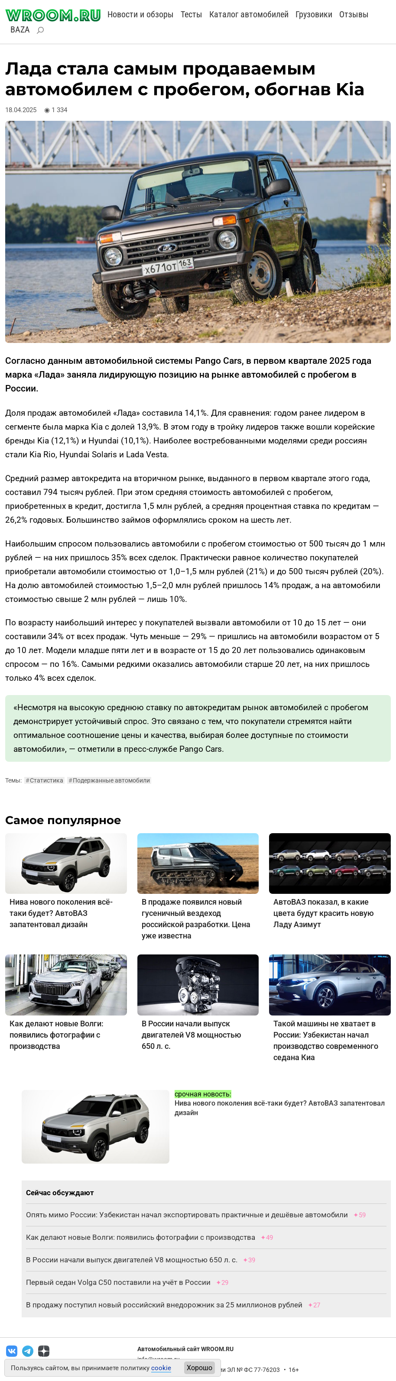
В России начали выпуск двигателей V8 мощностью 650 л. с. (191, 1035)
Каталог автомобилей (249, 14)
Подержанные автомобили (109, 780)
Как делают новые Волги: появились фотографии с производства (57, 1035)
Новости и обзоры (140, 14)
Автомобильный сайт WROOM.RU (185, 1348)
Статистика (44, 780)
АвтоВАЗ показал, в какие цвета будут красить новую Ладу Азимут (323, 913)
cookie (161, 1368)
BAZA (20, 29)
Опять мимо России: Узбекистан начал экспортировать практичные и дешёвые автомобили (187, 1214)
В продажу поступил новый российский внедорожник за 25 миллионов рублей (165, 1304)
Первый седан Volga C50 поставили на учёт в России (118, 1282)
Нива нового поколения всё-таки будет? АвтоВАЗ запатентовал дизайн (61, 913)
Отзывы (354, 14)
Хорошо (199, 1368)
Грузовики (313, 14)
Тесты (191, 14)
